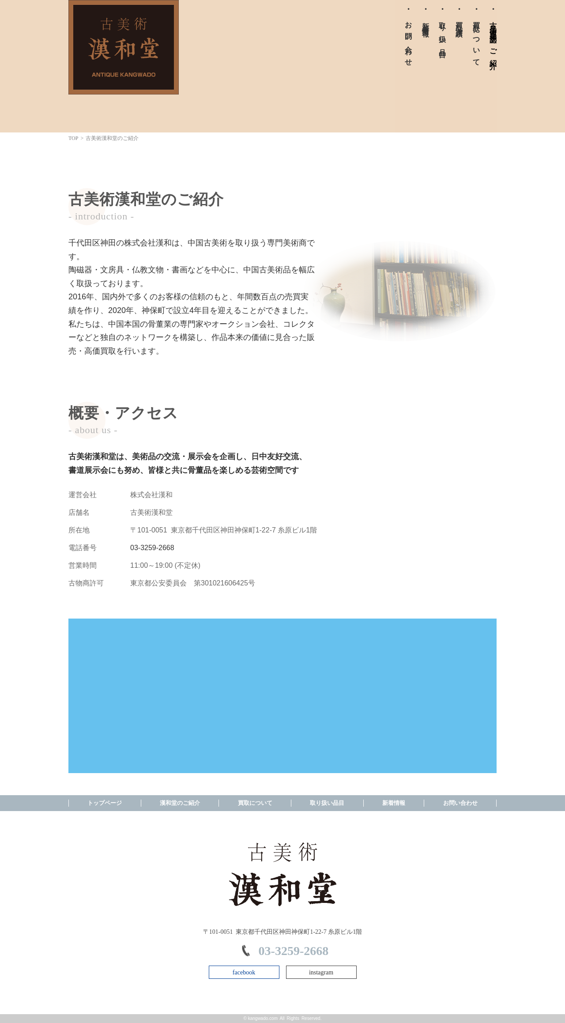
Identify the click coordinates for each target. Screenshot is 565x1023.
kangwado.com (263, 1018)
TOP (73, 138)
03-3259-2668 (152, 547)
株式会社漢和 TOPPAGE (123, 47)
